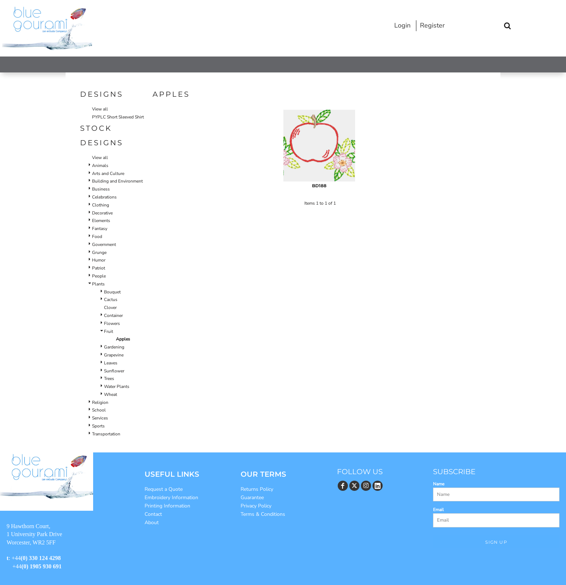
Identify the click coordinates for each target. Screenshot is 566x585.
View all (100, 109)
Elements (101, 220)
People (99, 276)
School (99, 410)
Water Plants (116, 386)
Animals (100, 165)
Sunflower (114, 371)
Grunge (99, 252)
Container (113, 315)
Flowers (112, 323)
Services (100, 418)
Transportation (106, 434)
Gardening (114, 347)
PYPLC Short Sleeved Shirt (118, 117)
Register (432, 25)
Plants (98, 284)
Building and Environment (117, 181)
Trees (109, 378)
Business (101, 189)
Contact (153, 514)
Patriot (98, 268)
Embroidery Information (171, 497)
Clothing (100, 205)
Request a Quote (164, 489)
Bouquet (112, 292)
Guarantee (252, 497)
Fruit (108, 331)
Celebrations (104, 197)
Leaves (110, 363)
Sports (98, 426)
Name (438, 484)
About (152, 522)
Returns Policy (257, 489)
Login (402, 25)
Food (97, 236)
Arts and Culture (108, 173)
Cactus (110, 299)
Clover (110, 307)
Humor (98, 260)
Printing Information (167, 505)
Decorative (102, 213)
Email (438, 510)
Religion (100, 402)
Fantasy (99, 228)
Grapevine (114, 355)
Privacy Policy (256, 505)
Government (104, 244)
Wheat (110, 394)
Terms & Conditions (263, 514)
